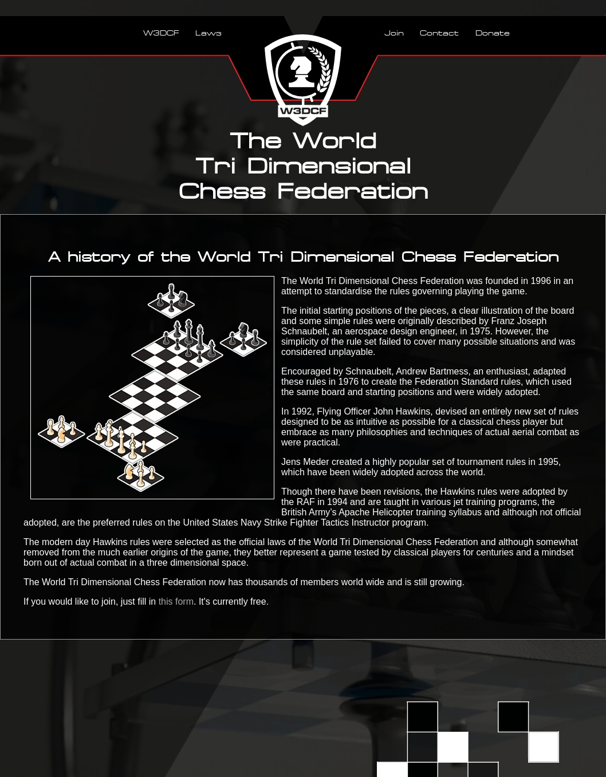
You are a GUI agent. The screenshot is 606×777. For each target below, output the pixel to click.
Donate (492, 33)
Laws (208, 33)
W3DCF (161, 33)
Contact (439, 33)
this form (176, 601)
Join (394, 33)
